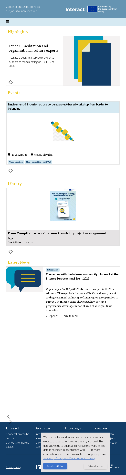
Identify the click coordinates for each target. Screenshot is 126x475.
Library (15, 184)
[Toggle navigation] (7, 21)
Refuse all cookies (95, 466)
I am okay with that (55, 466)
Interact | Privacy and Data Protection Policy (69, 458)
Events (14, 93)
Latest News (19, 262)
